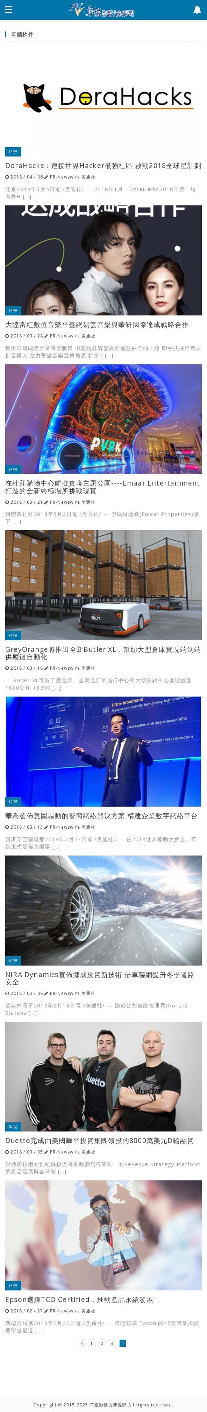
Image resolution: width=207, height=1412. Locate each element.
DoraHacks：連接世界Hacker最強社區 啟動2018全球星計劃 (103, 165)
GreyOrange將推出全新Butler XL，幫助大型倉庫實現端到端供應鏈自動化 (103, 653)
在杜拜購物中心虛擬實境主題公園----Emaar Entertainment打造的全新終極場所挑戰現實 (102, 486)
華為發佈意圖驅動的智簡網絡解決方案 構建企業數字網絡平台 (101, 815)
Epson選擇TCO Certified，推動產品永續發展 (79, 1299)
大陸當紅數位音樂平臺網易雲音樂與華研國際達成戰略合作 (97, 324)
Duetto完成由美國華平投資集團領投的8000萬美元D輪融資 (99, 1140)
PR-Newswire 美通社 (72, 177)
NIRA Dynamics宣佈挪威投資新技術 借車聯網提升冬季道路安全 (100, 978)
